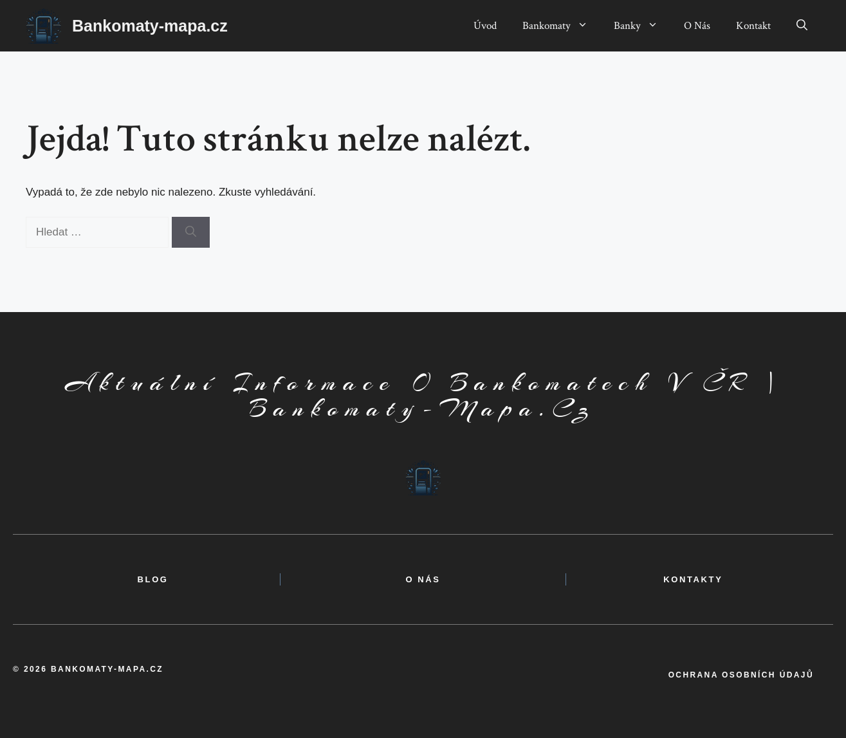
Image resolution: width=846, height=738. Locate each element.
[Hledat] (191, 232)
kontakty (692, 579)
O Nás (697, 26)
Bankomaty (561, 25)
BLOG (153, 579)
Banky (642, 25)
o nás (422, 579)
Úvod (485, 26)
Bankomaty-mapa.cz (150, 26)
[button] (802, 25)
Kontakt (753, 26)
